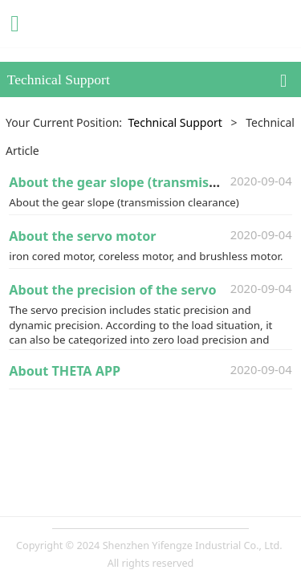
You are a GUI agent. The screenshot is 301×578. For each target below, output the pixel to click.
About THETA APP (64, 371)
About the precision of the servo (112, 290)
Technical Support (175, 122)
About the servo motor (82, 236)
